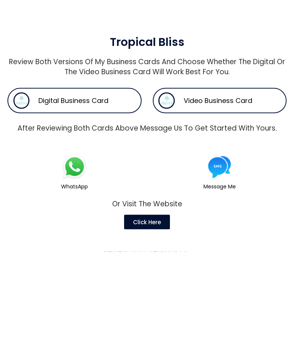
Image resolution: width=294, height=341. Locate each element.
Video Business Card (218, 111)
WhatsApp (74, 197)
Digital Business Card (73, 111)
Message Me (219, 197)
